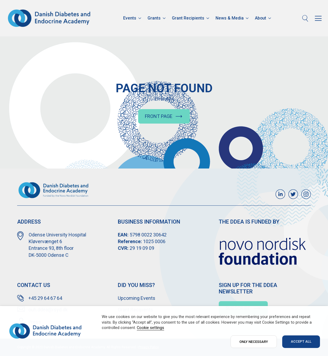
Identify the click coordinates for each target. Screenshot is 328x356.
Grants (154, 18)
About (260, 18)
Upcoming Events (136, 298)
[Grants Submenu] (165, 18)
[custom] (280, 194)
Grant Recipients (188, 18)
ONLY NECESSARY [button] (253, 342)
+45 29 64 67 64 (45, 298)
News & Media (230, 18)
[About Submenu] (270, 18)
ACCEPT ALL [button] (301, 341)
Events (129, 18)
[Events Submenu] (140, 18)
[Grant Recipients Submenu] (208, 18)
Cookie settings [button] (150, 327)
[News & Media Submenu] (248, 18)
